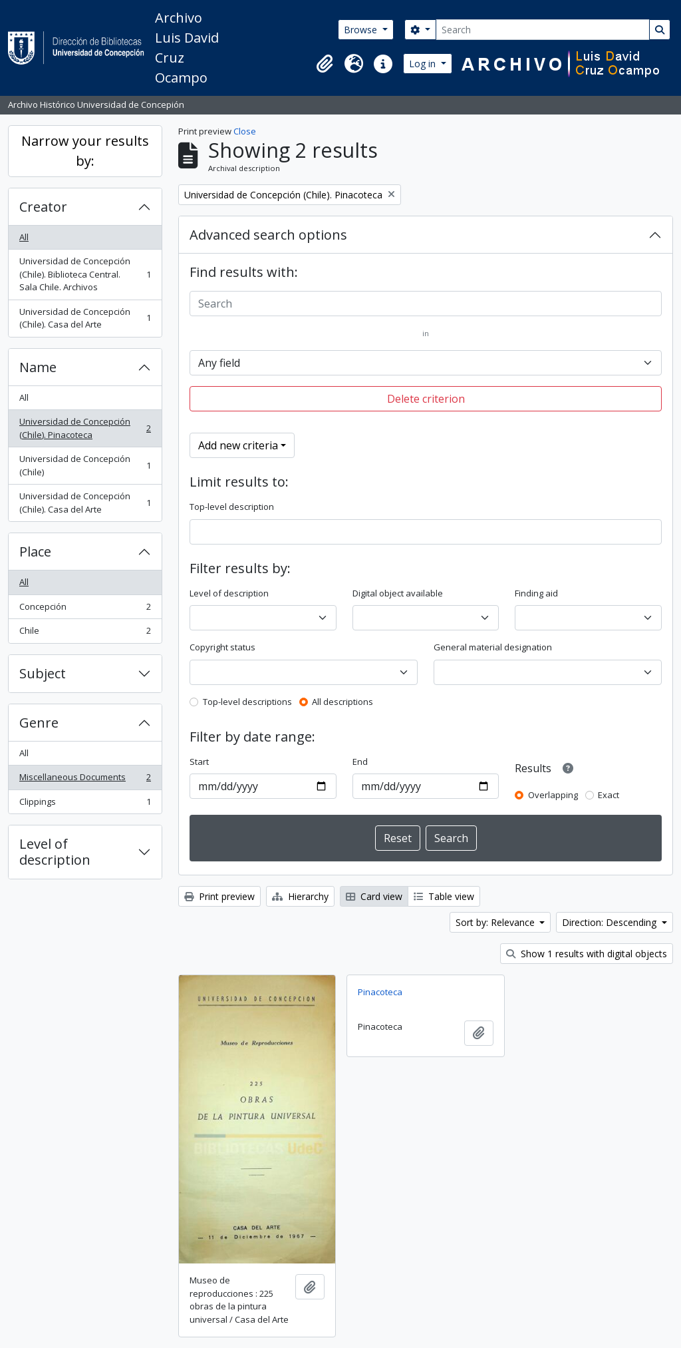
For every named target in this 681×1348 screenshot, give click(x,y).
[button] (324, 64)
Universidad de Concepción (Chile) (85, 465)
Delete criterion (426, 398)
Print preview (219, 896)
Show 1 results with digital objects (586, 953)
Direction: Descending (610, 922)
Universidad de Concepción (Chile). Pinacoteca (85, 428)
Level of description (54, 852)
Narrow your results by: (85, 151)
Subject (42, 673)
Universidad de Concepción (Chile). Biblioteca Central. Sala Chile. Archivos (85, 274)
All (24, 237)
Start (199, 762)
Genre (39, 723)
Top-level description (232, 507)
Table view (444, 896)
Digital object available (397, 593)
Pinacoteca (380, 992)
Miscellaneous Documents (85, 780)
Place (35, 552)
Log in (423, 63)
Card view (374, 896)
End (360, 762)
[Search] (543, 29)
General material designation (493, 647)
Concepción (85, 609)
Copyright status (222, 647)
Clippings (85, 804)
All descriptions (342, 702)
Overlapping (553, 795)
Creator (43, 207)
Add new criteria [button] (238, 445)
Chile (85, 633)
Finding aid (536, 593)
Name (38, 367)
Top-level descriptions (247, 702)
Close (244, 131)
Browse (362, 29)
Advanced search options (268, 235)
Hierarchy (300, 896)
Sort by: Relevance (496, 922)
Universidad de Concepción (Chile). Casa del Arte (85, 318)
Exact (608, 795)
